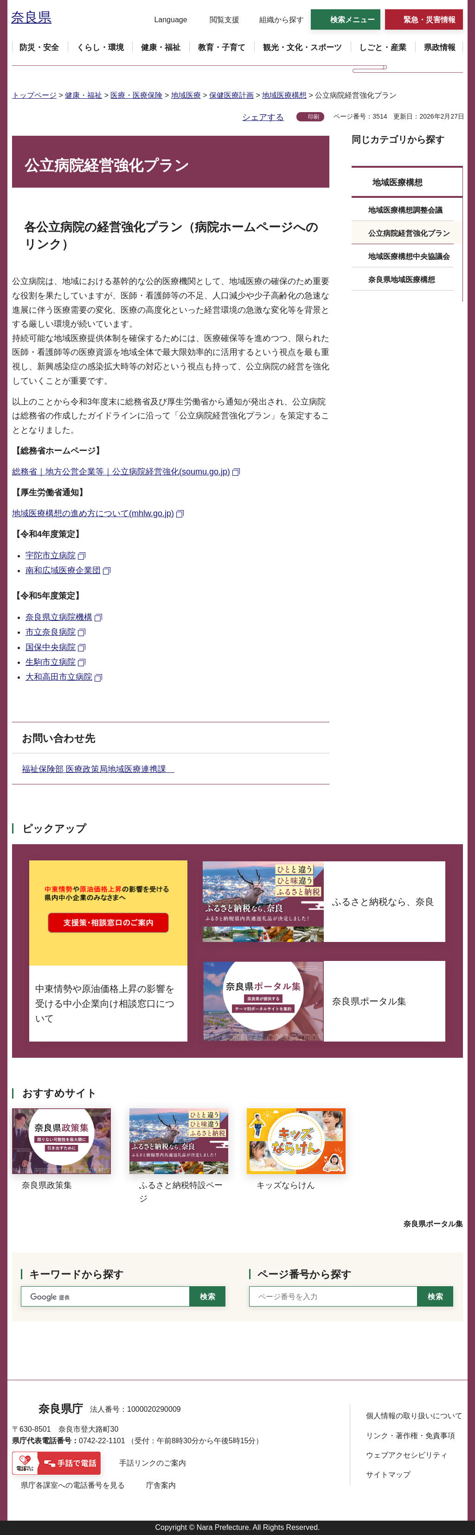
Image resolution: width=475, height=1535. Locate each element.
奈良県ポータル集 (433, 1224)
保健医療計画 (231, 95)
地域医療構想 (284, 95)
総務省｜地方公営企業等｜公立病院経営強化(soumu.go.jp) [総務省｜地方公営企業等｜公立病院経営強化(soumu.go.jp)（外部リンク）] (121, 471)
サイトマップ (388, 1474)
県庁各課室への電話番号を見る (73, 1485)
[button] (165, 20)
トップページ (34, 95)
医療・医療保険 (136, 95)
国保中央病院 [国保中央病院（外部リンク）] (51, 647)
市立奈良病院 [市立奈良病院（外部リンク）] (51, 632)
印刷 (313, 117)
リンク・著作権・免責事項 (410, 1436)
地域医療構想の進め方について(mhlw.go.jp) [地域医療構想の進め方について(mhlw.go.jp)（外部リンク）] (93, 513)
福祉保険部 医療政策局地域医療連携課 (98, 769)
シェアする (263, 117)
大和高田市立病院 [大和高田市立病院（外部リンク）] (59, 677)
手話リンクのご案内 (152, 1463)
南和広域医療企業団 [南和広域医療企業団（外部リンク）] (63, 570)
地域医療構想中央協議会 (409, 256)
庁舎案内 (161, 1485)
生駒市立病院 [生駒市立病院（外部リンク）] (51, 662)
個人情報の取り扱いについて (414, 1416)
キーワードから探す (76, 1274)
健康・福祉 (83, 95)
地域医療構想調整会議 (405, 210)
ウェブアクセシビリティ (407, 1455)
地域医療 (186, 95)
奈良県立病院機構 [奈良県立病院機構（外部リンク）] (59, 617)
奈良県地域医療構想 (401, 280)
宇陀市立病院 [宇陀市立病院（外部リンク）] (51, 555)
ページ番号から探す (304, 1274)
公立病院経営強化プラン (409, 233)
